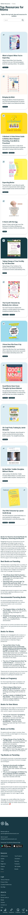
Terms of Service (5, 879)
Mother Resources (5, 3)
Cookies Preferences (6, 884)
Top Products (18, 856)
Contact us (4, 905)
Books (14, 3)
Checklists (17, 858)
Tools (2, 861)
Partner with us (5, 897)
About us (3, 895)
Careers (3, 902)
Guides (2, 858)
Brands (16, 869)
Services (17, 861)
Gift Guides (17, 866)
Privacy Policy (4, 882)
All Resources (4, 856)
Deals (2, 869)
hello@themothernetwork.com (9, 839)
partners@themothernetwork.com (10, 833)
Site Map (3, 887)
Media (2, 900)
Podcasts (17, 864)
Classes (3, 866)
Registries (3, 864)
